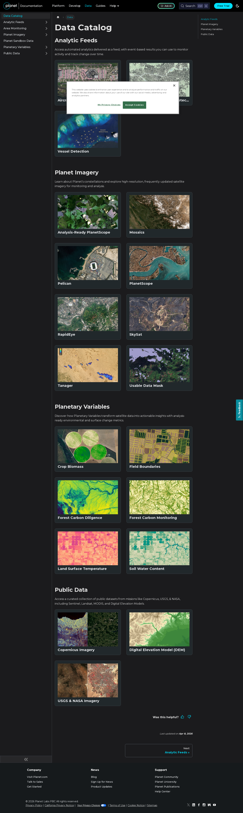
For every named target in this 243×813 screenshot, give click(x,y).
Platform (58, 5)
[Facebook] (199, 805)
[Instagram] (205, 805)
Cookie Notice (136, 805)
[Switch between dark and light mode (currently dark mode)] (237, 6)
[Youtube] (215, 805)
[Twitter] (189, 805)
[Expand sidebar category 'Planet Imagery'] (46, 34)
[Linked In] (194, 805)
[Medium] (210, 805)
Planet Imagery (209, 24)
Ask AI (166, 6)
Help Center (162, 791)
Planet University (165, 781)
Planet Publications (167, 786)
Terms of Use (117, 805)
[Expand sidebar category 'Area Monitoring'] (46, 28)
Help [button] (113, 5)
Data (88, 5)
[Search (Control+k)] (194, 5)
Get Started (34, 786)
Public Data (207, 34)
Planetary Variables (211, 29)
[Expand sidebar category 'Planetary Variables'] (46, 47)
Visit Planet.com (37, 776)
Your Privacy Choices (91, 805)
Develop (75, 5)
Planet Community (166, 776)
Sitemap (152, 805)
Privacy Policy (34, 805)
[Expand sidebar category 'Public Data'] (46, 53)
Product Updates (101, 786)
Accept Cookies (134, 105)
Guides (100, 5)
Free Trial (223, 5)
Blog (94, 776)
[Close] (174, 85)
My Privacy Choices (109, 105)
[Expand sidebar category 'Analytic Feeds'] (46, 22)
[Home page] (58, 17)
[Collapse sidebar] (26, 759)
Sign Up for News (102, 781)
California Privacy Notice (59, 805)
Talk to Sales (35, 781)
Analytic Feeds (209, 19)
